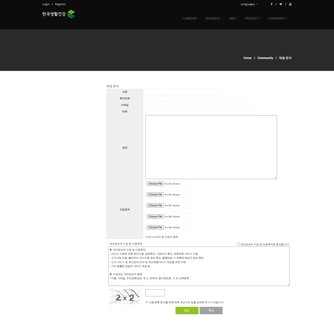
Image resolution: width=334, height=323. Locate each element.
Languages (249, 4)
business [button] (214, 18)
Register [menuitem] (60, 4)
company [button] (191, 18)
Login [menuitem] (46, 4)
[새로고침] (171, 292)
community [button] (278, 18)
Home (247, 58)
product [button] (253, 18)
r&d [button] (233, 18)
